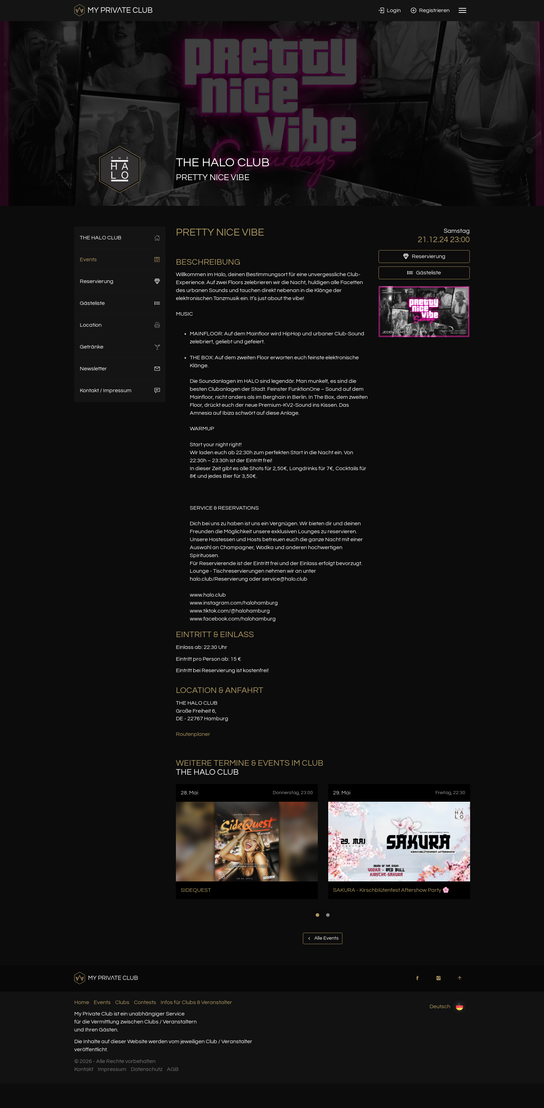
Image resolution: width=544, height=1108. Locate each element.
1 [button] (317, 915)
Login (390, 10)
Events (120, 259)
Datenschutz (146, 1069)
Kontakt (83, 1069)
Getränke (120, 347)
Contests (145, 1002)
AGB (173, 1069)
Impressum (112, 1069)
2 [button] (327, 915)
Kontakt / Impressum (120, 390)
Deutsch (447, 1006)
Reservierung (120, 281)
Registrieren (430, 10)
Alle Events (323, 938)
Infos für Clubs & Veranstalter (196, 1002)
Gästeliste (120, 303)
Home (81, 1002)
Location (120, 325)
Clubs (122, 1002)
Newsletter (120, 368)
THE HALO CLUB (120, 237)
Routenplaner (193, 734)
